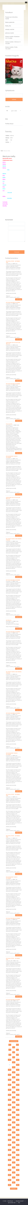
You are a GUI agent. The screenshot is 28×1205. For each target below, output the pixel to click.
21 (13, 1077)
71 (17, 1160)
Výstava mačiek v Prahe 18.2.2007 (11, 47)
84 (13, 1182)
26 (17, 1084)
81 (13, 1177)
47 (17, 1120)
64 (9, 1150)
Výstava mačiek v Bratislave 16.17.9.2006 (12, 37)
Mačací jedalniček (9, 22)
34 (9, 1100)
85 (9, 1185)
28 (9, 1089)
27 (13, 1087)
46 (9, 1120)
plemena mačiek (9, 33)
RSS (19, 1202)
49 (9, 1125)
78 (13, 1172)
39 (13, 1107)
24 (13, 1082)
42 (13, 1112)
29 (17, 1089)
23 (17, 1079)
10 (9, 1059)
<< (7, 110)
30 (13, 1092)
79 (9, 1175)
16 (9, 1069)
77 (17, 1170)
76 (9, 1170)
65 (17, 1150)
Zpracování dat (11, 1202)
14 (17, 1064)
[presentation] (16, 245)
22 (9, 1079)
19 (9, 1074)
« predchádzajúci (13, 1041)
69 (13, 1157)
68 (17, 1155)
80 (17, 1175)
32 (17, 1095)
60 (13, 1142)
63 (13, 1147)
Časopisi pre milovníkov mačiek (11, 17)
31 (9, 1095)
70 (9, 1160)
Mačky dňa (8, 26)
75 (13, 1167)
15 (13, 1067)
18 (13, 1072)
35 (17, 1100)
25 (9, 1084)
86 (17, 1185)
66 (13, 1152)
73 (9, 1165)
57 (13, 1137)
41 (17, 1110)
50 (17, 1125)
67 (9, 1155)
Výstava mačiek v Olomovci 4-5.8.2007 (13, 42)
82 (9, 1180)
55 (9, 1135)
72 (13, 1162)
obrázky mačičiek (9, 29)
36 (13, 1102)
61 (9, 1145)
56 (17, 1135)
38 (17, 1105)
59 (17, 1140)
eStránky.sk (10, 1201)
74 (17, 1165)
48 (13, 1122)
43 (9, 1115)
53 (17, 1130)
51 (13, 1127)
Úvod (2, 150)
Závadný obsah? (20, 1201)
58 (9, 1140)
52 (9, 1130)
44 (17, 1115)
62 (17, 1145)
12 (13, 1062)
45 (13, 1117)
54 (13, 1132)
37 (9, 1105)
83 (17, 1180)
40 (9, 1110)
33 (13, 1097)
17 (17, 1069)
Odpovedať (18, 299)
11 (17, 1059)
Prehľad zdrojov (9, 123)
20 (17, 1074)
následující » (13, 1188)
